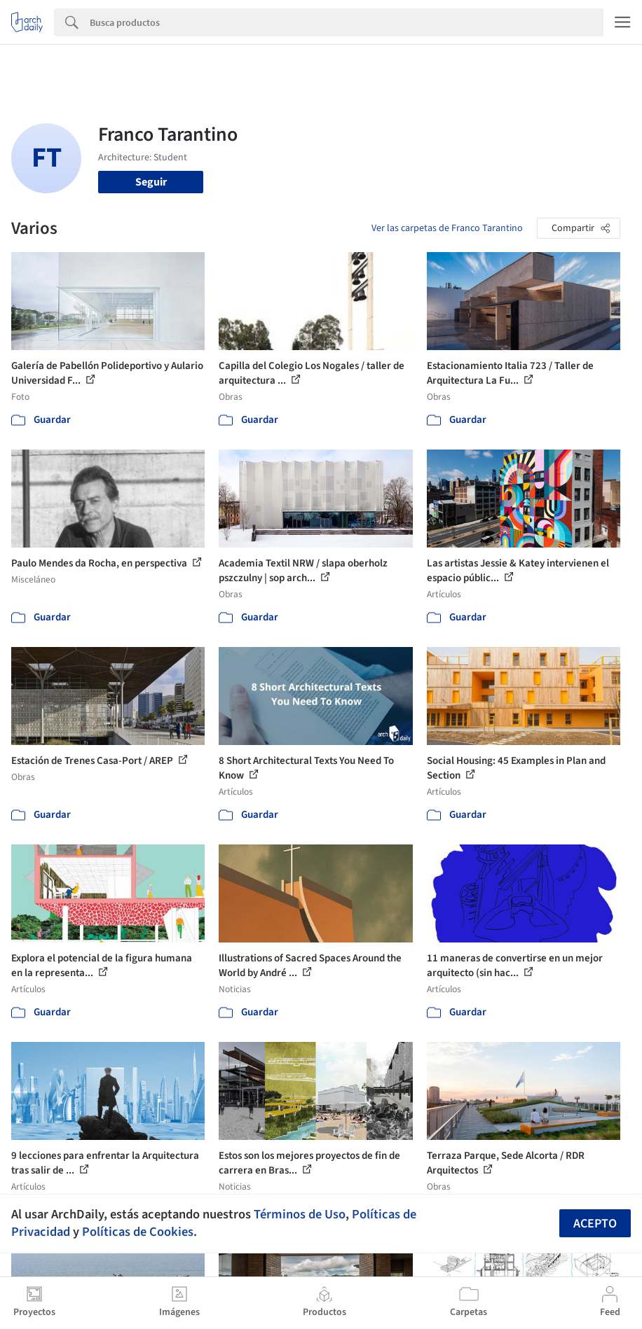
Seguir (151, 182)
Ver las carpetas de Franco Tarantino (447, 228)
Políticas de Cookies (137, 1232)
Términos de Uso (300, 1214)
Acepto (595, 1223)
